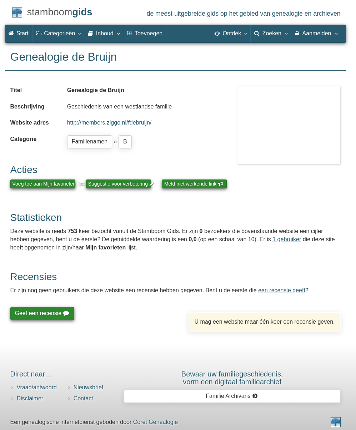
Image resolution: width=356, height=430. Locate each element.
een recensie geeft (281, 290)
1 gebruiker (286, 239)
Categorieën (58, 33)
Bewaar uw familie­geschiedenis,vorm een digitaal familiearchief (232, 378)
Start (19, 33)
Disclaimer (30, 398)
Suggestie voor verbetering (119, 184)
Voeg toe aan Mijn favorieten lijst (43, 184)
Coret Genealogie (155, 422)
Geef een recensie (42, 313)
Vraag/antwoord (37, 387)
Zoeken (270, 33)
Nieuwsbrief (89, 387)
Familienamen (89, 141)
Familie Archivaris (231, 396)
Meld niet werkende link (193, 184)
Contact (83, 398)
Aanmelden (316, 33)
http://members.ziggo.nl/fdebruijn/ (109, 123)
